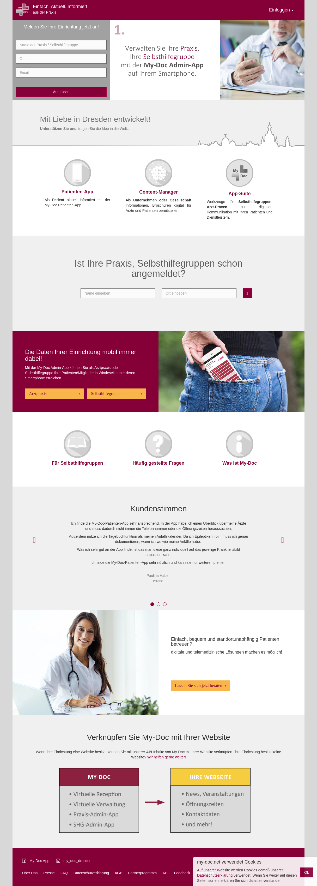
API (165, 873)
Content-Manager (158, 192)
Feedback (182, 873)
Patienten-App (77, 191)
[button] (34, 540)
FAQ (64, 873)
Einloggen (281, 10)
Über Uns (30, 873)
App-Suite (240, 193)
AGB (119, 873)
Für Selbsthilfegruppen (77, 463)
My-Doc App (39, 861)
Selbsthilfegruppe (105, 393)
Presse (49, 873)
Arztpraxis (38, 393)
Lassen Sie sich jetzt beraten (198, 685)
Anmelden (61, 92)
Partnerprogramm (142, 873)
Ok (306, 872)
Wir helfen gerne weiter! (166, 757)
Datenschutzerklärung (91, 873)
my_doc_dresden (77, 861)
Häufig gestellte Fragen (158, 463)
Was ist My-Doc (239, 463)
